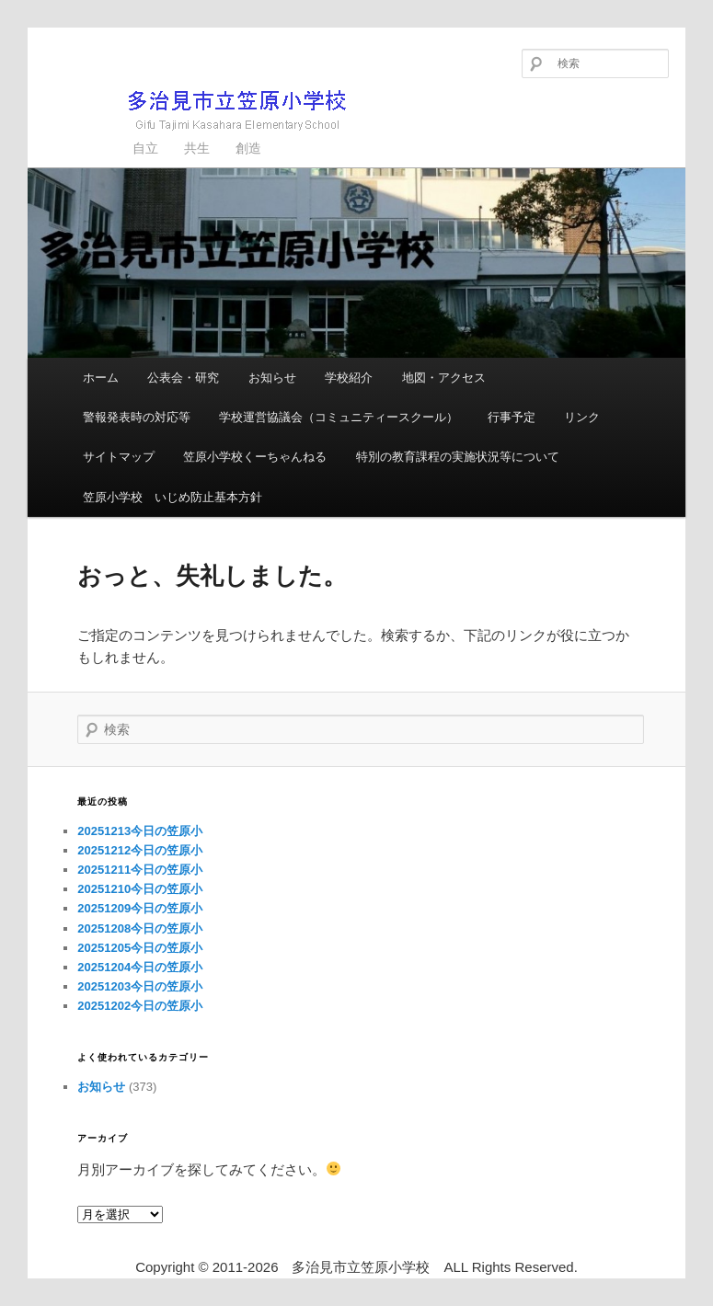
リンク (582, 417)
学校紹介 (349, 377)
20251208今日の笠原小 (139, 928)
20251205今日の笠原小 (139, 948)
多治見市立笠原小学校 (207, 110)
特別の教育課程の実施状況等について (457, 457)
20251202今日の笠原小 (139, 1006)
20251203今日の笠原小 (139, 986)
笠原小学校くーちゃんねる (255, 457)
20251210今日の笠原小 (139, 889)
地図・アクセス (444, 377)
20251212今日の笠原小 (139, 850)
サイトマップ (119, 457)
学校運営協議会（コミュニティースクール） (338, 417)
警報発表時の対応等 (136, 417)
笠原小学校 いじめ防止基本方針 (172, 497)
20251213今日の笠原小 (139, 831)
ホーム (101, 377)
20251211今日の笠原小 (139, 869)
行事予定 (511, 417)
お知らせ (272, 377)
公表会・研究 (183, 377)
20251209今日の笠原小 (139, 908)
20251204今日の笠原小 (139, 967)
